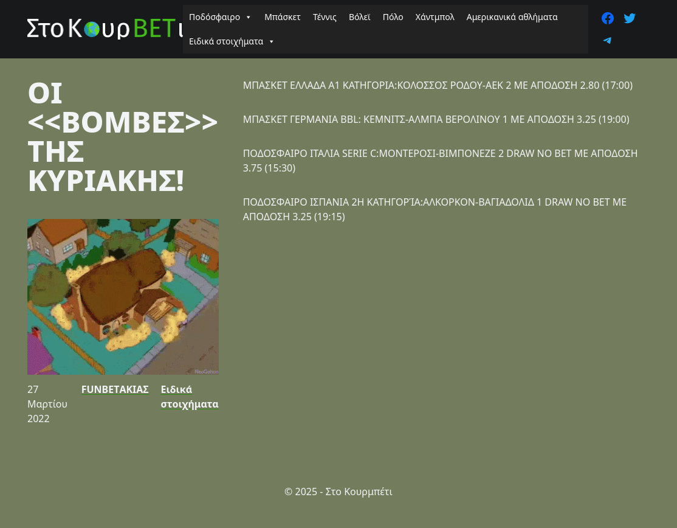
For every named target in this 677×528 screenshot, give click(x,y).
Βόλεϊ (360, 17)
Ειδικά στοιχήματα (232, 41)
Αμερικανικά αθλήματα (512, 17)
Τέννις (325, 17)
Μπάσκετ (282, 17)
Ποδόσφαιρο (220, 17)
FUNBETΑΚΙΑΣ (115, 389)
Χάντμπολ (435, 17)
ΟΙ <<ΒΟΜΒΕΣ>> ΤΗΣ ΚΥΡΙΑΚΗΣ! (122, 136)
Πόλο (393, 17)
